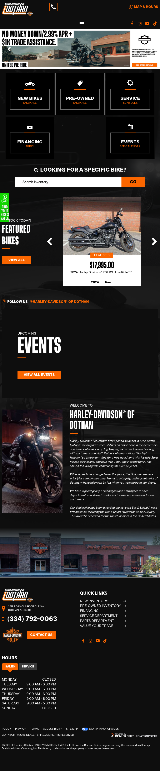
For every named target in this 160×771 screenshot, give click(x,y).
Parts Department (97, 621)
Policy (6, 729)
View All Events (39, 375)
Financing (89, 611)
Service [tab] (27, 666)
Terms (34, 729)
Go (133, 182)
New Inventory (94, 601)
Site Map (72, 729)
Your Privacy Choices (100, 729)
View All (16, 260)
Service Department (99, 616)
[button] (9, 49)
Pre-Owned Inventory (100, 606)
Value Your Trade (96, 626)
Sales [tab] (10, 666)
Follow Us (45, 301)
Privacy (20, 729)
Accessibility (52, 729)
